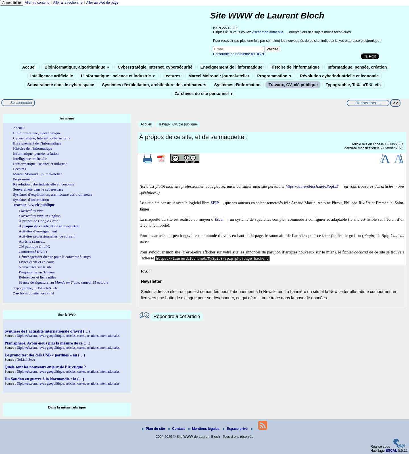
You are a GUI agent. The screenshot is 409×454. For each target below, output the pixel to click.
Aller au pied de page (102, 3)
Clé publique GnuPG (34, 246)
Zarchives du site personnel (204, 93)
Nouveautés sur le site (35, 267)
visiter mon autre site (267, 32)
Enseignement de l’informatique (231, 67)
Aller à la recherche (67, 3)
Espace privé (236, 429)
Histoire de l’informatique (295, 67)
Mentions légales (204, 429)
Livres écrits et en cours (37, 262)
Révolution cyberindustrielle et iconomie (339, 76)
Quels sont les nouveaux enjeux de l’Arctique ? (45, 367)
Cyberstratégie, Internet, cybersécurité (155, 67)
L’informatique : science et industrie (118, 76)
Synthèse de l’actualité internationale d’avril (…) (47, 331)
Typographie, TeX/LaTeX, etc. (353, 84)
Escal (219, 219)
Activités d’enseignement (38, 231)
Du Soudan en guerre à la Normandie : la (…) (44, 379)
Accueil (29, 67)
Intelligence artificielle (51, 76)
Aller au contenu (37, 3)
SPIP (215, 203)
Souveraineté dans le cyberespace (60, 84)
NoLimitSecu (26, 360)
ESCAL (391, 451)
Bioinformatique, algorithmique (77, 67)
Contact (177, 429)
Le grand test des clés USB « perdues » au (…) (45, 355)
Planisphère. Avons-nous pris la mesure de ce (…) (47, 343)
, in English (39, 216)
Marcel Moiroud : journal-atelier (218, 76)
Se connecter (21, 102)
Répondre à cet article (176, 316)
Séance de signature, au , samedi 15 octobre (63, 282)
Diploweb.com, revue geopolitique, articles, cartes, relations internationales (68, 336)
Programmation (274, 76)
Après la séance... (32, 241)
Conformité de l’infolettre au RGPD (239, 54)
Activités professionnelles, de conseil (46, 236)
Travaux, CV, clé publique (293, 84)
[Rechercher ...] (368, 103)
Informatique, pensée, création (357, 67)
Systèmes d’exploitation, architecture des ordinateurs (154, 84)
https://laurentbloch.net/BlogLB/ (312, 186)
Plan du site (154, 429)
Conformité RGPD (33, 251)
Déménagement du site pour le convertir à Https (55, 257)
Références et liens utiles (37, 277)
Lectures (171, 76)
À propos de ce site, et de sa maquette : (49, 226)
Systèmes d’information (237, 84)
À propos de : (39, 221)
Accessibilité (11, 3)
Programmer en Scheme (37, 272)
